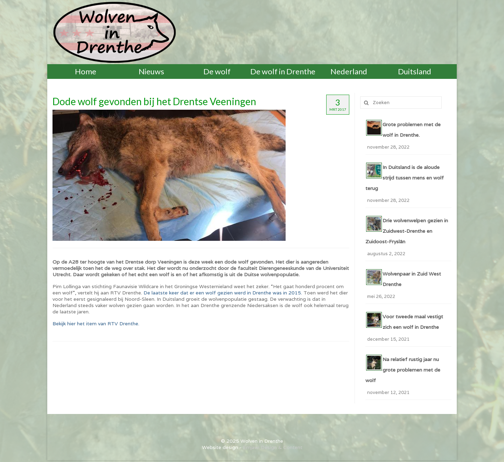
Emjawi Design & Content (272, 447)
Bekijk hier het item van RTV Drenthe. (95, 323)
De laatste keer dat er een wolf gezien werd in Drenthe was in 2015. (223, 293)
